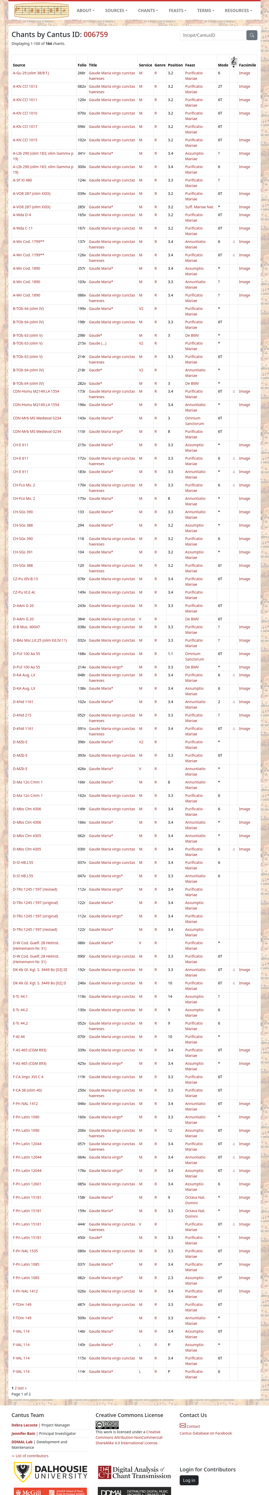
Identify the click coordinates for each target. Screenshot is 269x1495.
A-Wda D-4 (22, 214)
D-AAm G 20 (23, 605)
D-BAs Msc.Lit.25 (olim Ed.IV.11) (40, 640)
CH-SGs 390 (23, 511)
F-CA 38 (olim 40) (27, 1090)
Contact (190, 1426)
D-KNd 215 (22, 715)
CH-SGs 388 (23, 525)
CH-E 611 (20, 444)
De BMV (192, 335)
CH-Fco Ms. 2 (24, 484)
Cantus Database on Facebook (206, 1433)
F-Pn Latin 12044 (27, 1143)
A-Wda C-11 (23, 228)
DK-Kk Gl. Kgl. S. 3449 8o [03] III (40, 969)
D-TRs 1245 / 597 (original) (35, 902)
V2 (141, 308)
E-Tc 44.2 (20, 1009)
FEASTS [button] (176, 10)
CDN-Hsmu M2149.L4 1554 (36, 391)
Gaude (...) (97, 343)
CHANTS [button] (146, 10)
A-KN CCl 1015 (25, 139)
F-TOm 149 (22, 1304)
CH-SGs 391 (23, 551)
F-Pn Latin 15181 (27, 1197)
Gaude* (95, 335)
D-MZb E (20, 741)
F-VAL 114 (21, 1331)
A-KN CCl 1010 (25, 113)
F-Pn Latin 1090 (26, 1116)
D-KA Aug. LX (24, 674)
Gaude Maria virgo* (106, 431)
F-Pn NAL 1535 (25, 1250)
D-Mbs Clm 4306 (27, 808)
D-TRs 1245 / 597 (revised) (35, 889)
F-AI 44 (19, 1036)
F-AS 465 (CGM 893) (29, 1049)
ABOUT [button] (84, 10)
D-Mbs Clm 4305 (27, 835)
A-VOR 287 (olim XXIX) (31, 193)
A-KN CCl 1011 (25, 99)
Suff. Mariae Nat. (199, 206)
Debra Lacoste (25, 1425)
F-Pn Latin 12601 (27, 1183)
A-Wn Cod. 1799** (28, 241)
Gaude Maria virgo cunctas (112, 99)
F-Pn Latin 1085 (26, 1264)
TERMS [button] (204, 10)
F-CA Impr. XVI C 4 (28, 1076)
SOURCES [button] (114, 10)
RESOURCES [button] (237, 10)
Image (244, 72)
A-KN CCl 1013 (25, 86)
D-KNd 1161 (23, 701)
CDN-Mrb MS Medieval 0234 (37, 418)
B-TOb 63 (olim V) (28, 335)
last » (22, 1387)
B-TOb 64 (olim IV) (28, 308)
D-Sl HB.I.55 (23, 862)
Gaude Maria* (101, 153)
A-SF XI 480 (22, 180)
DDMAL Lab (22, 1441)
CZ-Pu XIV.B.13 (25, 578)
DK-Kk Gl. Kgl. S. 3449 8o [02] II (39, 982)
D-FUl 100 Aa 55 (26, 653)
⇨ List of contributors (30, 1455)
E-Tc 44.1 (20, 996)
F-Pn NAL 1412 (25, 1103)
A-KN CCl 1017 (25, 126)
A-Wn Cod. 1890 (26, 268)
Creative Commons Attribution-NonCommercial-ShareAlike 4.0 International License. (129, 1437)
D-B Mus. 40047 (26, 626)
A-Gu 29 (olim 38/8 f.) (31, 72)
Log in (189, 1480)
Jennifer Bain (24, 1433)
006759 (96, 34)
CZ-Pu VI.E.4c (24, 592)
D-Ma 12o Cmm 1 (28, 782)
